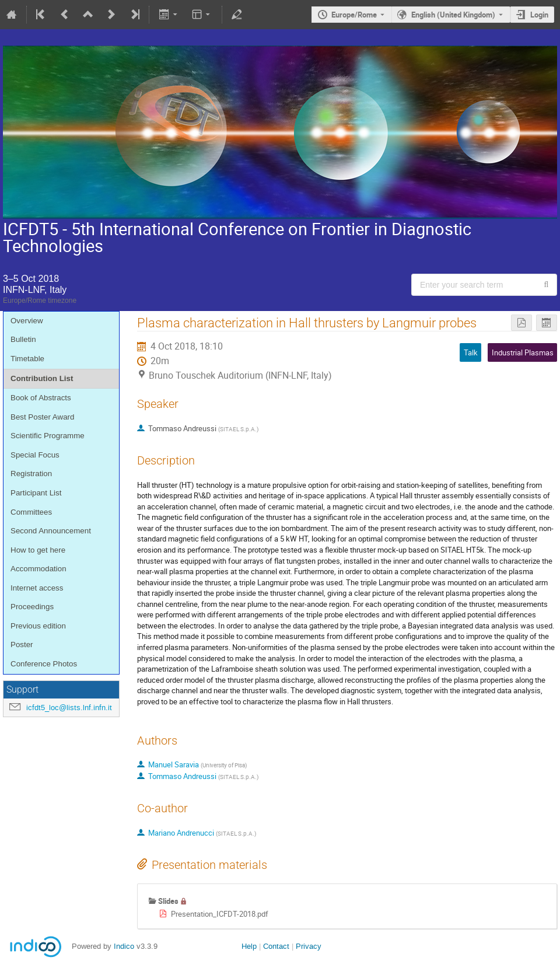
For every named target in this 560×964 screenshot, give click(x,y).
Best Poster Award (42, 417)
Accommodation (38, 568)
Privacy (308, 946)
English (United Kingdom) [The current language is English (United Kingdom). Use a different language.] (453, 14)
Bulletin (23, 339)
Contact (276, 946)
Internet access (36, 588)
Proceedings (32, 606)
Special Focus (35, 454)
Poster (21, 644)
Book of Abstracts (40, 397)
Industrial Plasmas (523, 352)
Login (539, 14)
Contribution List (41, 378)
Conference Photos (43, 663)
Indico (124, 946)
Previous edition (38, 625)
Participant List (35, 492)
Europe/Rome (354, 14)
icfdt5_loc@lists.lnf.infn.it (69, 707)
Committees (31, 512)
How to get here (37, 550)
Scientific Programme (47, 435)
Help (249, 946)
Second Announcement (50, 530)
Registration (31, 473)
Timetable (27, 358)
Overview (26, 320)
